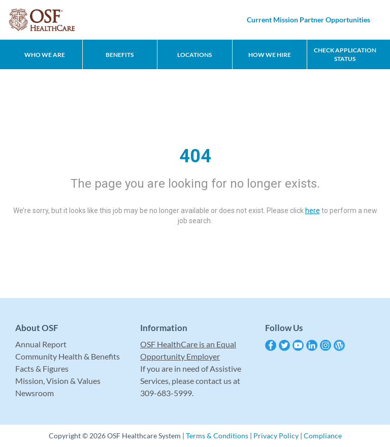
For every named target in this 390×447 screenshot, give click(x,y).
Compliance (323, 435)
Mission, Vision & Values (58, 380)
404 (195, 156)
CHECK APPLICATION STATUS (345, 54)
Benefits (120, 54)
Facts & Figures (42, 368)
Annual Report (41, 344)
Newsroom (34, 393)
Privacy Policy (276, 435)
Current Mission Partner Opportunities (308, 19)
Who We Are (44, 54)
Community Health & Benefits (67, 356)
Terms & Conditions (217, 435)
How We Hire (269, 54)
